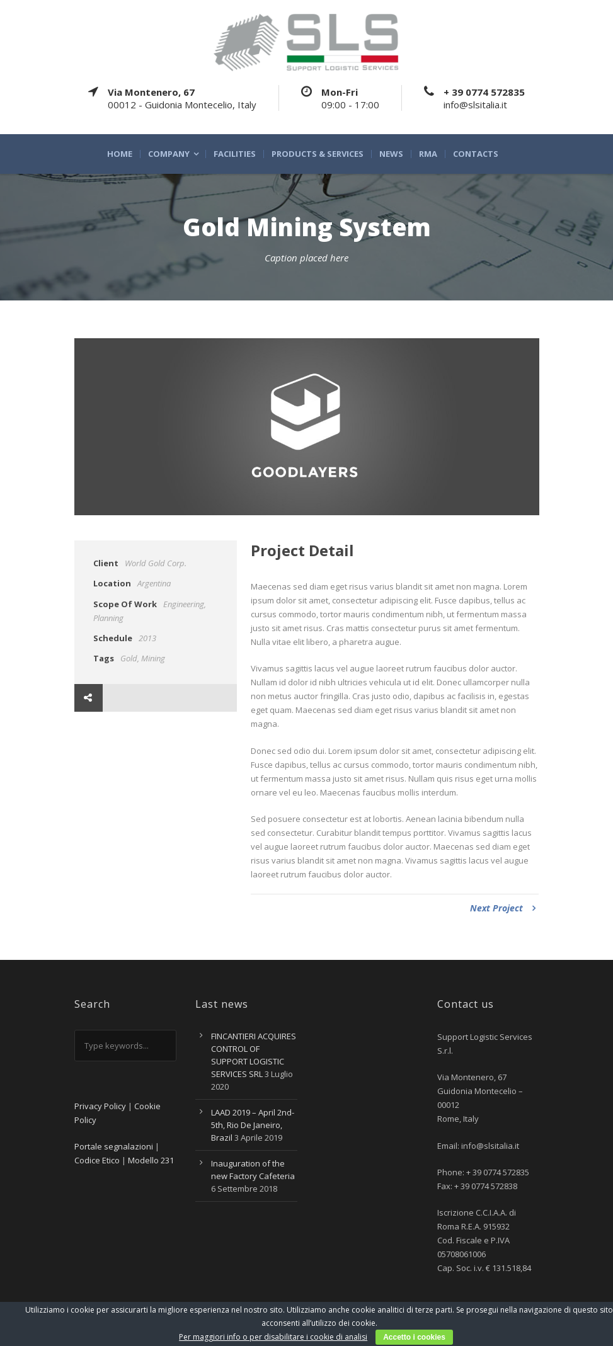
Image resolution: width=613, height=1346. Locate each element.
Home (119, 154)
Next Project (503, 908)
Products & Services (318, 154)
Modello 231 (151, 1160)
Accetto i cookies (414, 1337)
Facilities (235, 154)
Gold (128, 658)
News (391, 154)
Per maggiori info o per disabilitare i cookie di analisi (273, 1337)
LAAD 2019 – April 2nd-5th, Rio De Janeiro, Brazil (252, 1125)
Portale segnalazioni (113, 1146)
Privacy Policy (100, 1106)
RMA (428, 154)
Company (169, 154)
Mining (153, 658)
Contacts (475, 154)
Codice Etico (97, 1160)
